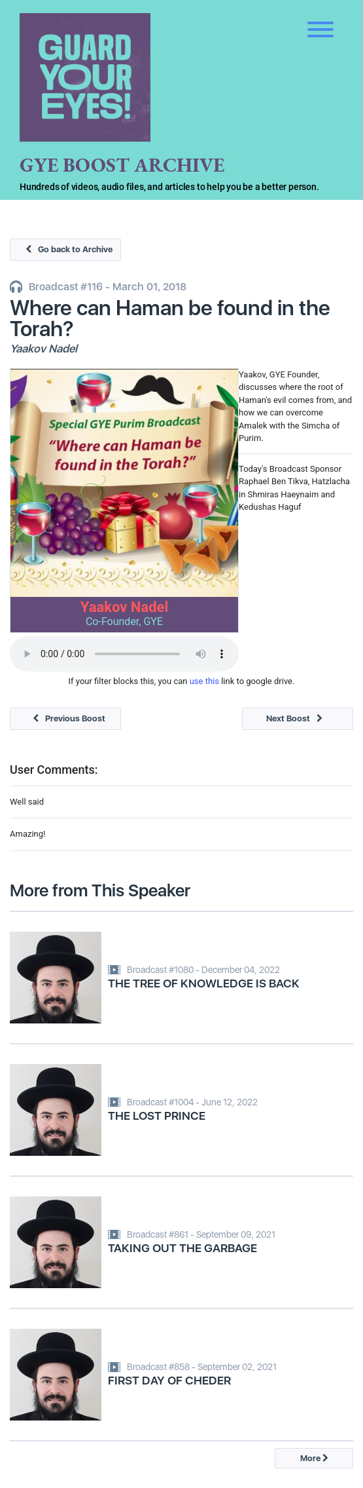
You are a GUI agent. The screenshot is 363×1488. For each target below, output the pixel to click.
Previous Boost (65, 718)
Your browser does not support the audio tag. (124, 654)
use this (204, 681)
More (314, 1458)
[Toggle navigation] (320, 19)
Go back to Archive (65, 249)
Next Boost (297, 718)
